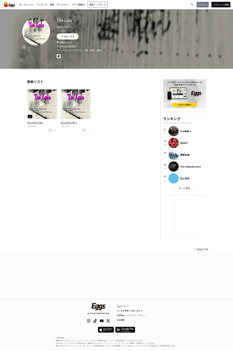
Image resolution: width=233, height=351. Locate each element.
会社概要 (121, 320)
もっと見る (184, 188)
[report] (29, 47)
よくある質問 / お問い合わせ (129, 310)
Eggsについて (123, 306)
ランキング (42, 4)
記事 (52, 4)
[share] (24, 47)
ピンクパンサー (36, 122)
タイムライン (63, 4)
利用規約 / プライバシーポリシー (131, 315)
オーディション (26, 4)
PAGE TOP (201, 297)
